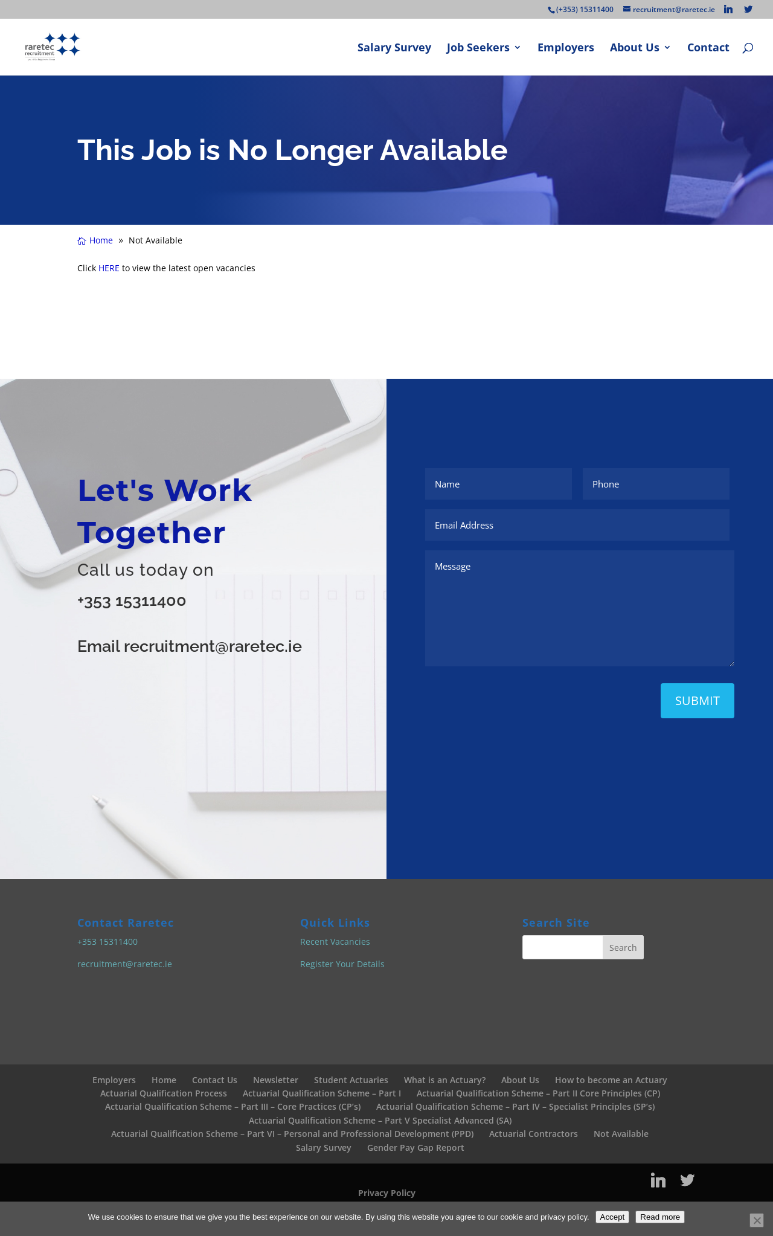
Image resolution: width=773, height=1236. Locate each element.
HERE (109, 268)
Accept (612, 1217)
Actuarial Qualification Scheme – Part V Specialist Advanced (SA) (380, 1120)
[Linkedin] (728, 9)
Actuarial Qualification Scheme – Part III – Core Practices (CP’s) (233, 1106)
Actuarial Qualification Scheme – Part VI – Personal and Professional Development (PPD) (292, 1133)
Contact (708, 48)
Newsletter (275, 1080)
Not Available (621, 1133)
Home (164, 1080)
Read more (660, 1217)
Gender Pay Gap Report (415, 1147)
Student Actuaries (351, 1080)
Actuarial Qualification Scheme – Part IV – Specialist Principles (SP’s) (515, 1106)
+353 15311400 (132, 600)
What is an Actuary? (445, 1080)
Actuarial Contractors (533, 1133)
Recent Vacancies (335, 941)
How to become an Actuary (611, 1080)
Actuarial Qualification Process (163, 1093)
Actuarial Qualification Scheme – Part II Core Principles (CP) (538, 1093)
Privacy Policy (386, 1193)
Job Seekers (478, 48)
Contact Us (214, 1080)
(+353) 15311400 (585, 9)
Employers (565, 48)
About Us (634, 48)
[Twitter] (748, 9)
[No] (756, 1220)
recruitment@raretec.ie (124, 964)
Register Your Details (342, 964)
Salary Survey (394, 48)
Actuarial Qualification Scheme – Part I (322, 1093)
